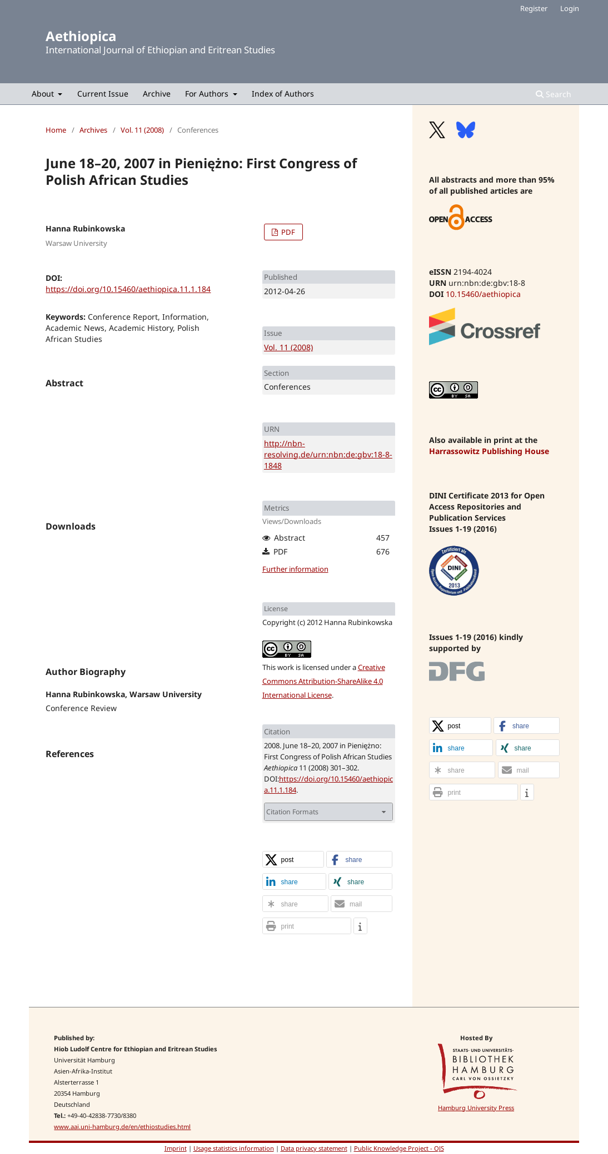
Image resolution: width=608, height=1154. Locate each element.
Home (56, 130)
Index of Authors (283, 93)
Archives (93, 130)
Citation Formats (292, 812)
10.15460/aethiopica (483, 294)
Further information (295, 569)
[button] (293, 859)
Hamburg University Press (476, 1107)
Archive (157, 93)
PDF (287, 232)
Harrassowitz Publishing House (489, 451)
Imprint (176, 1148)
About (44, 93)
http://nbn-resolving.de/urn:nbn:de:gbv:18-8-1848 (328, 454)
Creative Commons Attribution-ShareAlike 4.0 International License (323, 681)
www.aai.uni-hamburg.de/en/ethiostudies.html (122, 1126)
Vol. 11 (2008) (142, 130)
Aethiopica (81, 36)
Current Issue (102, 93)
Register (533, 8)
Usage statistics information (233, 1148)
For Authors (208, 93)
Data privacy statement (314, 1148)
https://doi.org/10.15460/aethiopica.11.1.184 (128, 289)
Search (553, 94)
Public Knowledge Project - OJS (399, 1148)
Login (569, 8)
